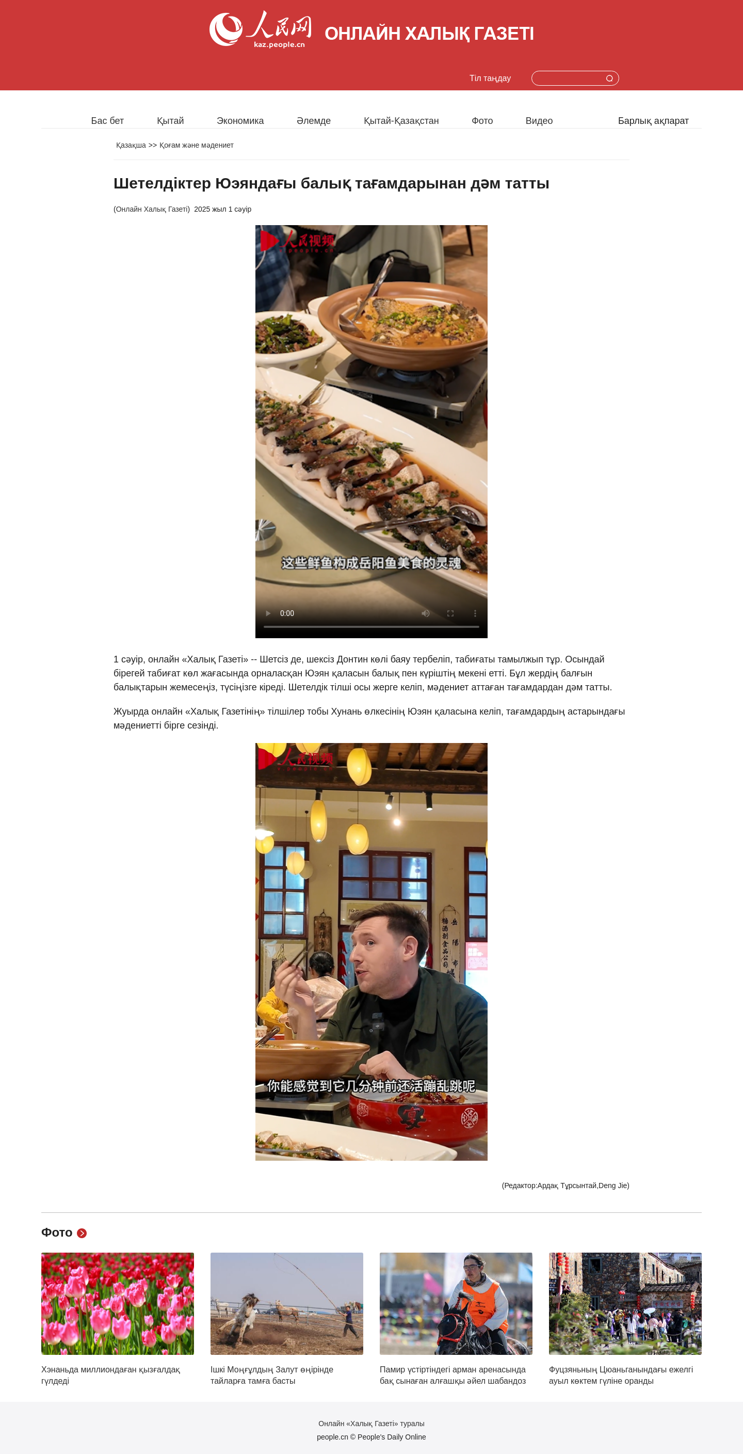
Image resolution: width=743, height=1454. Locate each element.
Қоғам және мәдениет (196, 145)
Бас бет (107, 121)
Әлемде (314, 121)
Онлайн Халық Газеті (152, 209)
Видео (539, 121)
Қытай (170, 121)
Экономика (240, 121)
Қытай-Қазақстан (401, 121)
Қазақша (131, 145)
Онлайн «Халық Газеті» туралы (371, 1423)
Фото (482, 121)
